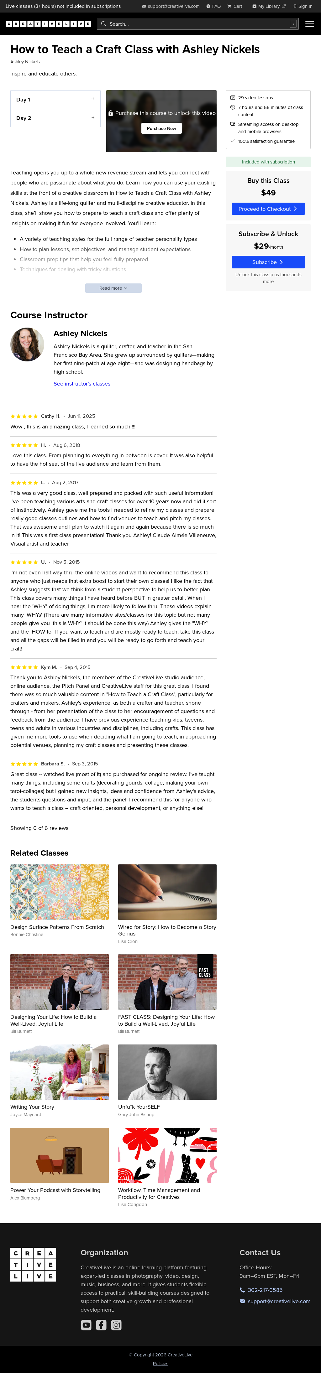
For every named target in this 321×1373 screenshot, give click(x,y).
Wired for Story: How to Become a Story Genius (167, 930)
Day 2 (23, 118)
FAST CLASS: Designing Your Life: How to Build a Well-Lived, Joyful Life (166, 1020)
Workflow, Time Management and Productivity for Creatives (159, 1193)
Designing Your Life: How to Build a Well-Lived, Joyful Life (53, 1020)
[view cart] (236, 6)
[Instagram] (116, 1325)
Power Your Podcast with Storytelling (55, 1190)
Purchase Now (161, 128)
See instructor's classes (82, 383)
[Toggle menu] (309, 23)
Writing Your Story (32, 1107)
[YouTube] (86, 1325)
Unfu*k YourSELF (139, 1107)
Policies (160, 1363)
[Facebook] (101, 1325)
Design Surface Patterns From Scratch (57, 927)
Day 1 (23, 99)
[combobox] (197, 23)
